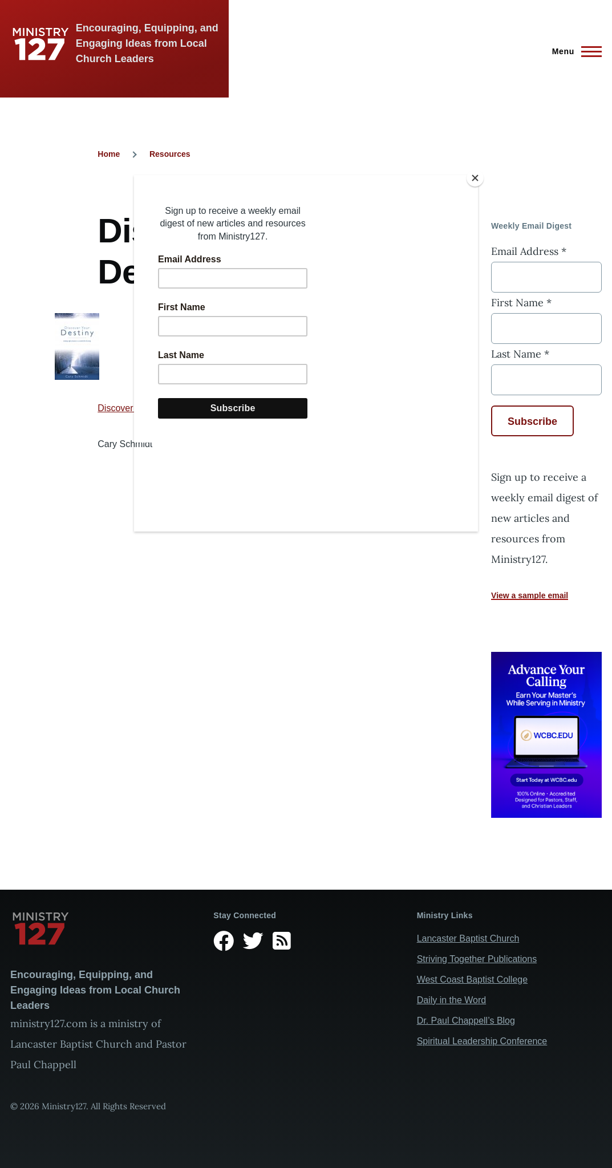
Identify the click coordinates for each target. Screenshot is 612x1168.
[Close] (475, 177)
